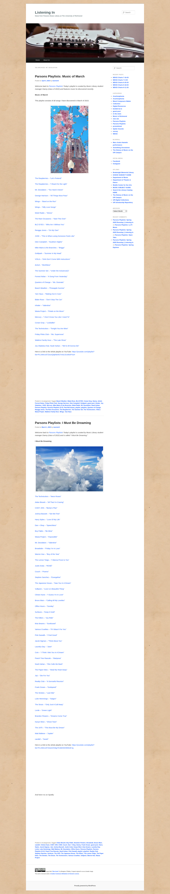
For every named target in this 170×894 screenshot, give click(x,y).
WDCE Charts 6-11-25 (121, 87)
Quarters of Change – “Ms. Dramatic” (49, 282)
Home (38, 60)
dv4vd (100, 401)
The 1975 (57, 853)
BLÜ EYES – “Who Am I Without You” (49, 225)
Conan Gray (88, 401)
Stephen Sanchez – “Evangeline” (48, 577)
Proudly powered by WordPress (85, 886)
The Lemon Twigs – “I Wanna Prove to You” (52, 560)
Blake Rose (71, 401)
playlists (84, 407)
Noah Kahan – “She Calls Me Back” (49, 664)
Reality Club (94, 851)
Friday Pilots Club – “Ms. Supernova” (49, 334)
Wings (62, 412)
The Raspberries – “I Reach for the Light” (51, 184)
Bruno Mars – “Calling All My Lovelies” (50, 600)
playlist (77, 407)
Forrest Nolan (39, 403)
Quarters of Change (94, 407)
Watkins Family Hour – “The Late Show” (50, 340)
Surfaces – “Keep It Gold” (45, 612)
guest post (91, 403)
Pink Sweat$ (73, 851)
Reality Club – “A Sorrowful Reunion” (49, 681)
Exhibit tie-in (117, 109)
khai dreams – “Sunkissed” (45, 623)
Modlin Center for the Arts (122, 185)
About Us (46, 60)
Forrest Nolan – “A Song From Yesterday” (51, 276)
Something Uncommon (121, 147)
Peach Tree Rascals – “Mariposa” (48, 658)
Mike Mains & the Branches (62, 405)
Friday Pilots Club (51, 403)
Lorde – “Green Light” (43, 710)
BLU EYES (79, 401)
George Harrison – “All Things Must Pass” (51, 196)
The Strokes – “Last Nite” (45, 693)
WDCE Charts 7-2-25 (120, 80)
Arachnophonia (118, 96)
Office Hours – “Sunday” (44, 606)
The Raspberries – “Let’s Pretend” (48, 178)
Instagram (116, 164)
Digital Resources (119, 106)
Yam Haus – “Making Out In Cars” (48, 294)
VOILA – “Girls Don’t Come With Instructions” (52, 259)
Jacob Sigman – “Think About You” (48, 641)
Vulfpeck (84, 855)
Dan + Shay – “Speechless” (46, 525)
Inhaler (97, 403)
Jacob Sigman (44, 847)
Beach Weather (62, 401)
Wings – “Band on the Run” (45, 201)
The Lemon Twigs (90, 853)
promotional (117, 126)
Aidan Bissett (61, 843)
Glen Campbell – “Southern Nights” (48, 242)
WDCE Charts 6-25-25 (121, 82)
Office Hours (75, 849)
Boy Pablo (69, 843)
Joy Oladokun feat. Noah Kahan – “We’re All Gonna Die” (57, 346)
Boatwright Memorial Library (123, 172)
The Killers (79, 853)
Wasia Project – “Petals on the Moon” (49, 311)
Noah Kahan (95, 405)
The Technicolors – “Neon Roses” (48, 496)
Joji (51, 847)
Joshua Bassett (58, 847)
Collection (116, 104)
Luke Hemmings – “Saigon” (45, 699)
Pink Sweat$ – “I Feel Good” (46, 635)
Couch (65, 845)
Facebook (116, 161)
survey (115, 131)
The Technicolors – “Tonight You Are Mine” (51, 328)
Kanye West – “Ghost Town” (46, 722)
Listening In (45, 12)
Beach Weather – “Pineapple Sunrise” (50, 288)
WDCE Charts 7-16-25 (121, 77)
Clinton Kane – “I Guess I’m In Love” (49, 595)
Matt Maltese (55, 849)
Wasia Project (39, 412)
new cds (116, 119)
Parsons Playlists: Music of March (60, 76)
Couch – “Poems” (42, 572)
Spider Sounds (118, 129)
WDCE (115, 134)
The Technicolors (89, 409)
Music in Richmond (120, 116)
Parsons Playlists (55, 86)
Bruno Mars (98, 843)
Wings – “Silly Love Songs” (45, 207)
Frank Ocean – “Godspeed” (46, 687)
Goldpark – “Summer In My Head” (48, 253)
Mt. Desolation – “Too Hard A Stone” (49, 190)
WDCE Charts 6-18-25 (121, 85)
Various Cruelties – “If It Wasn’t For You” (50, 629)
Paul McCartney (69, 407)
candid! (37, 845)
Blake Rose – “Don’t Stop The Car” (48, 300)
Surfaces (50, 853)
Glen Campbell (75, 403)
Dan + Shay (72, 845)
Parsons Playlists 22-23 (55, 407)
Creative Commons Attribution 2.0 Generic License (65, 873)
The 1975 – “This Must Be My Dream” (50, 728)
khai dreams (86, 847)
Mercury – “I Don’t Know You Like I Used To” (52, 317)
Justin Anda (69, 847)
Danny (95, 401)
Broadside (89, 843)
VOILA (98, 409)
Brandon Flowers (80, 843)
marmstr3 (55, 81)
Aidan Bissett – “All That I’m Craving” (49, 502)
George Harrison (63, 403)
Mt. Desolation (86, 405)
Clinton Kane (45, 845)
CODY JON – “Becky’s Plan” (46, 508)
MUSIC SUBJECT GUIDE (122, 187)
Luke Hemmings (45, 849)
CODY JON (54, 845)
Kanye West (78, 847)
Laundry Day (95, 847)
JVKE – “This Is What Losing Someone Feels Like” (55, 236)
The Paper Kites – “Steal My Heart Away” (51, 670)
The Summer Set (77, 409)
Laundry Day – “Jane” (43, 647)
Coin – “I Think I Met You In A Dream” (49, 652)
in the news (117, 114)
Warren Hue (91, 855)
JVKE (44, 405)
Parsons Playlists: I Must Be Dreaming (63, 423)
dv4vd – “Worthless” (43, 265)
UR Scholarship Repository (123, 202)
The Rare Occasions (52, 409)
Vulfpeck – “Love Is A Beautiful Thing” (49, 589)
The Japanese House (68, 853)
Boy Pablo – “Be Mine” (44, 531)
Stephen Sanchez (41, 853)
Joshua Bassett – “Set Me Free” (47, 514)
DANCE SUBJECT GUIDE (122, 175)
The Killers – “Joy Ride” (44, 618)
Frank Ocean (86, 845)
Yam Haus (68, 412)
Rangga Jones (40, 409)
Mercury (49, 405)
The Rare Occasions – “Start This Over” (50, 219)
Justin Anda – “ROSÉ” (43, 566)
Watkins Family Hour (52, 412)
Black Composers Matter (122, 101)
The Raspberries (65, 409)
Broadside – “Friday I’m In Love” (47, 548)
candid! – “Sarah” (42, 739)
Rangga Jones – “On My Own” (47, 230)
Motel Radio (76, 405)
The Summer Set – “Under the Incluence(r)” (52, 271)
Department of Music (120, 177)
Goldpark (83, 403)
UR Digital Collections (121, 200)
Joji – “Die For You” (42, 676)
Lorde (37, 849)
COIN (60, 845)
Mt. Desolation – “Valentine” (46, 543)
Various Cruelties (74, 855)
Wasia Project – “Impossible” (46, 537)
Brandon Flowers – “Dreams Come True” (51, 716)
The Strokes (43, 855)
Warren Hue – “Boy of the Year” (47, 554)
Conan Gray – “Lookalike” (45, 323)
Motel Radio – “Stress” (44, 213)
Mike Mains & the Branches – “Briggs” (50, 248)
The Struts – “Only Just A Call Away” (49, 704)
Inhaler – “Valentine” (43, 305)
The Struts (51, 855)
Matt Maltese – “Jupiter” (44, 733)
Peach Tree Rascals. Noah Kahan (56, 851)
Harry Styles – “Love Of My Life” (47, 519)
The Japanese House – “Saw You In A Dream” (53, 583)
